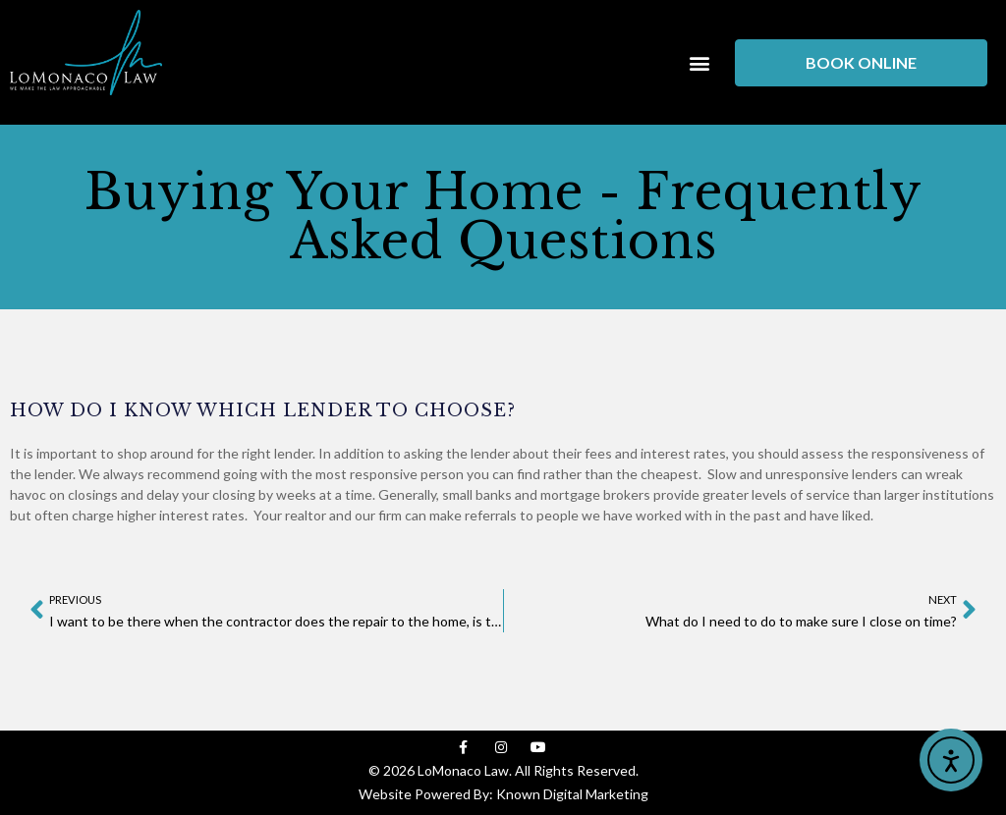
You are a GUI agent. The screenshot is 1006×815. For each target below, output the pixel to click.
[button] (699, 62)
